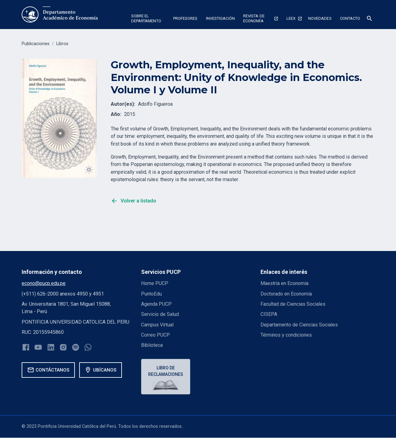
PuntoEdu (151, 294)
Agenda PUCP (156, 304)
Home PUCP (155, 283)
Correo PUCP (155, 335)
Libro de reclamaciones (165, 371)
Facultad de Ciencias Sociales (292, 304)
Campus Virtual (157, 325)
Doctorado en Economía (286, 294)
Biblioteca (152, 345)
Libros (62, 43)
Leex (290, 18)
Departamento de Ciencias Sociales (299, 325)
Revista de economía (254, 18)
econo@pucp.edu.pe (44, 283)
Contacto (350, 18)
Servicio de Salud (160, 314)
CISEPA (268, 314)
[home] (60, 14)
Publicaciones (36, 43)
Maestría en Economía (284, 283)
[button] (148, 19)
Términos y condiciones (286, 335)
